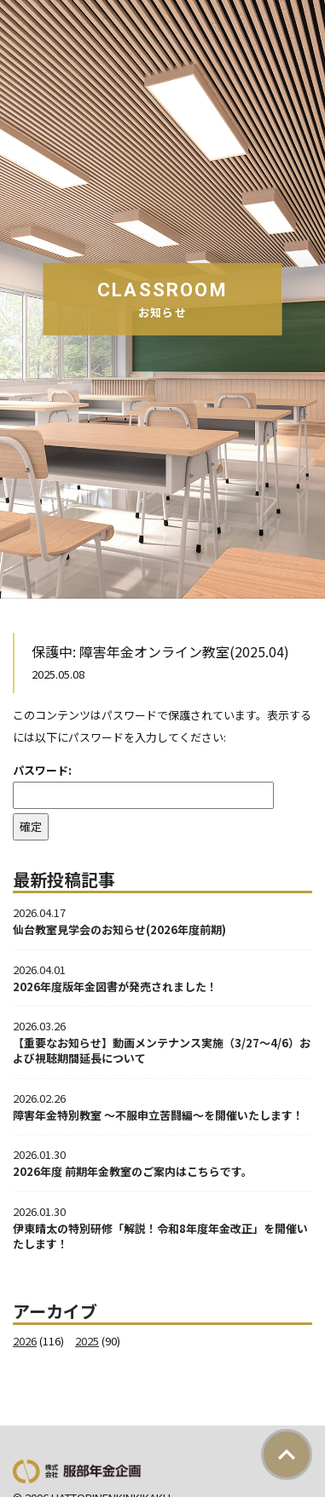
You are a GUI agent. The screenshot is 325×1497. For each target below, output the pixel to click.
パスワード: (143, 785)
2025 (87, 1341)
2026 (25, 1341)
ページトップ (286, 1454)
